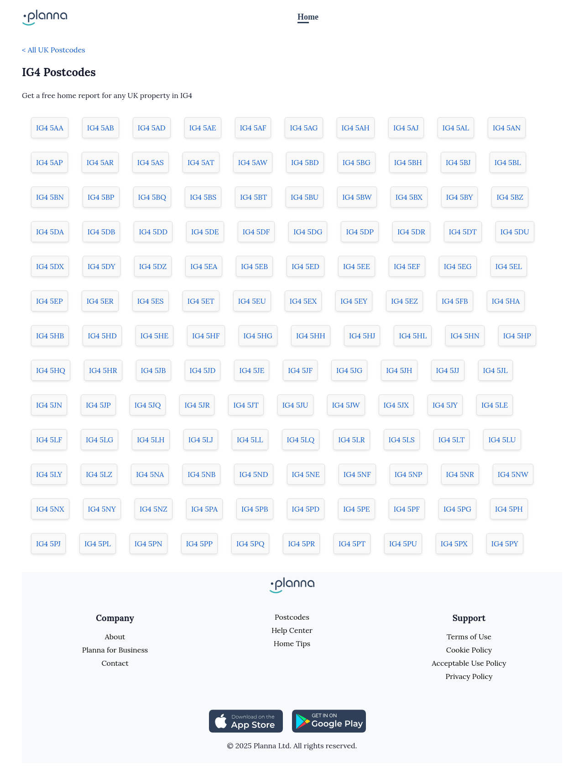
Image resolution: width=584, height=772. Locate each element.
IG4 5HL (413, 335)
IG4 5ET (201, 301)
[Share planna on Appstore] (246, 720)
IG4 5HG (258, 335)
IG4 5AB (100, 127)
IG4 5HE (154, 335)
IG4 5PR (301, 543)
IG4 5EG (458, 266)
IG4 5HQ (50, 370)
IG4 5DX (50, 266)
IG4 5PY (504, 543)
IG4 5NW (513, 474)
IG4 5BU (304, 197)
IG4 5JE (251, 370)
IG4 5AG (304, 127)
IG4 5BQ (152, 197)
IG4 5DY (101, 266)
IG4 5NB (201, 474)
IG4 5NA (150, 474)
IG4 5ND (253, 474)
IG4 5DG (307, 231)
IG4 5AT (201, 162)
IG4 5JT (245, 404)
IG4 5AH (356, 127)
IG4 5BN (50, 197)
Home (307, 16)
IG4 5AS (150, 162)
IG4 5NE (306, 474)
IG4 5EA (203, 266)
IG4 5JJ (447, 370)
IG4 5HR (103, 370)
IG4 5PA (204, 508)
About (115, 636)
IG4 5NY (102, 508)
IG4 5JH (399, 370)
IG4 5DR (411, 231)
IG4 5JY (445, 404)
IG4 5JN (49, 404)
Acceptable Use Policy (469, 663)
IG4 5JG (349, 370)
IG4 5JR (196, 404)
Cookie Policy (469, 649)
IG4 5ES (150, 301)
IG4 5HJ (362, 335)
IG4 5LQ (301, 439)
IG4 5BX (409, 197)
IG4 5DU (515, 231)
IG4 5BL (508, 162)
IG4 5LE (494, 404)
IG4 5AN (507, 127)
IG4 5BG (356, 162)
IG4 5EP (49, 301)
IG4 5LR (351, 439)
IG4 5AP (49, 162)
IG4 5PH (509, 508)
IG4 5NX (50, 508)
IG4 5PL (97, 543)
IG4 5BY (459, 197)
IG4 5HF (205, 335)
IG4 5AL (456, 127)
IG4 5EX (303, 301)
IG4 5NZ (153, 508)
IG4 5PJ (48, 543)
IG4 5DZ (153, 266)
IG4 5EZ (404, 301)
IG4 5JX (396, 404)
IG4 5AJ (406, 127)
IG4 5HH (310, 335)
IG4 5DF (256, 231)
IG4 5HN (465, 335)
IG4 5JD (203, 370)
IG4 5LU (502, 439)
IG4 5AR (100, 162)
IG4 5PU (403, 543)
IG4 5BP (101, 197)
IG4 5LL (250, 439)
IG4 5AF (253, 127)
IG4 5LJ (200, 439)
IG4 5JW (346, 404)
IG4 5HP (517, 335)
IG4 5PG (457, 508)
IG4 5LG (99, 439)
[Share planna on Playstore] (329, 720)
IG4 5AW (252, 162)
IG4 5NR (460, 474)
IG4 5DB (101, 231)
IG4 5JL (495, 370)
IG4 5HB (50, 335)
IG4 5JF (300, 370)
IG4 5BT (253, 197)
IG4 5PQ (250, 543)
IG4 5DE (205, 231)
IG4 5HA (506, 301)
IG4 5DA (50, 231)
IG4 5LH (151, 439)
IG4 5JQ (148, 404)
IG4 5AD (152, 127)
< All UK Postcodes (53, 49)
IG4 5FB (455, 301)
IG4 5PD (306, 508)
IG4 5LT (451, 439)
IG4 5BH (408, 162)
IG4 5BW (357, 197)
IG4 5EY (353, 301)
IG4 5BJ (458, 162)
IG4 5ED (305, 266)
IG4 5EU (252, 301)
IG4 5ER (100, 301)
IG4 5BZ (509, 197)
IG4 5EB (254, 266)
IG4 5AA (49, 127)
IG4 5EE (356, 266)
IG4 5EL (508, 266)
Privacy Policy (468, 676)
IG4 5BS (203, 197)
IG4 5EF (407, 266)
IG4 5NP (408, 474)
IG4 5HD (102, 335)
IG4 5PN (148, 543)
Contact (114, 663)
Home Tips (292, 643)
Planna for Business (115, 649)
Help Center (292, 630)
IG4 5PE (356, 508)
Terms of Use (469, 636)
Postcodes (292, 617)
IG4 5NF (357, 474)
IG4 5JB (153, 370)
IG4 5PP (199, 543)
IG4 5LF (49, 439)
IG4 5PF (407, 508)
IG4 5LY (49, 474)
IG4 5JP (98, 404)
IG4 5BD (305, 162)
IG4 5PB (254, 508)
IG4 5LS (402, 439)
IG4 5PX (454, 543)
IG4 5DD (153, 231)
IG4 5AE (202, 127)
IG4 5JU (295, 404)
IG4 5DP (359, 231)
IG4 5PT (352, 543)
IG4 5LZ (99, 474)
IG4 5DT (463, 231)
